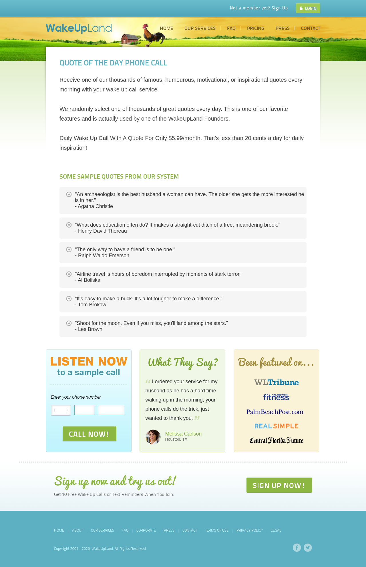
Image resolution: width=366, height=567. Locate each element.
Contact (310, 28)
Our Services (200, 28)
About (77, 530)
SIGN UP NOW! (279, 485)
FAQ (231, 28)
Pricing (255, 28)
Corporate (146, 530)
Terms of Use (216, 530)
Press (283, 28)
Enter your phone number (76, 397)
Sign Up (280, 8)
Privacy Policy (249, 530)
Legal (276, 530)
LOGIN (308, 8)
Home (166, 28)
